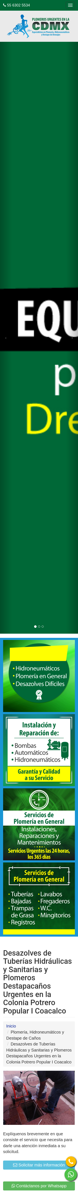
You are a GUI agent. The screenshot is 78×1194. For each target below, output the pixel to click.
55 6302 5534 (16, 5)
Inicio (11, 1026)
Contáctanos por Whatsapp (39, 1186)
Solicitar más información (39, 1165)
